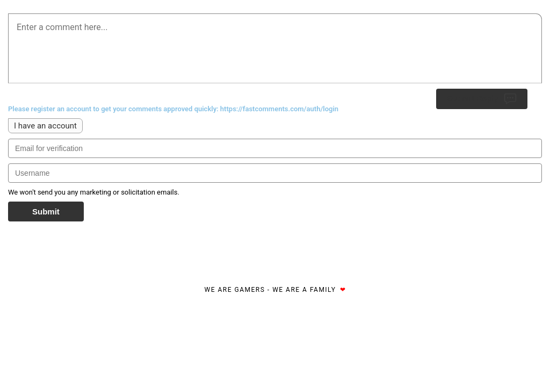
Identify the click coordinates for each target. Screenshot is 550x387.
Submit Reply (482, 98)
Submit (46, 211)
